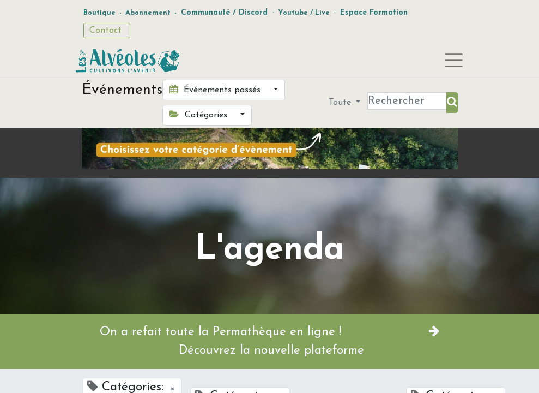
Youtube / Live (304, 12)
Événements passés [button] (216, 89)
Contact (107, 30)
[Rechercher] (452, 102)
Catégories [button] (199, 115)
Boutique (99, 12)
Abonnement (148, 12)
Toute (341, 102)
